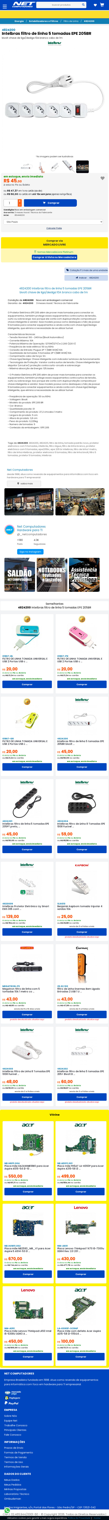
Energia (19, 21)
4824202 (62, 1068)
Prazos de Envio (13, 1448)
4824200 (89, 21)
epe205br (43, 449)
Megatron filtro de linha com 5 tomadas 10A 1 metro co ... (21, 990)
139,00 (10, 916)
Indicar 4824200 (86, 277)
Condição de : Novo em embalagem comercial (40, 300)
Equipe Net (10, 1420)
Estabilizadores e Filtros (43, 21)
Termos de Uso (13, 1462)
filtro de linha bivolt (78, 452)
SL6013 (61, 903)
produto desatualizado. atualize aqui (82, 937)
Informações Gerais (16, 1466)
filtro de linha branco (73, 446)
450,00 (13, 1341)
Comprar (51, 203)
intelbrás (43, 446)
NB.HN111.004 (12, 1163)
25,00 (64, 916)
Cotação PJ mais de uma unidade (86, 270)
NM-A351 (9, 1328)
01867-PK (62, 656)
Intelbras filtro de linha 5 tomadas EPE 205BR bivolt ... (80, 743)
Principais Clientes (15, 1430)
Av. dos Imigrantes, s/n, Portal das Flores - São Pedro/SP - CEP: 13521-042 (50, 1507)
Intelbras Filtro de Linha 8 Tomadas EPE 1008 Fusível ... (81, 825)
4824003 (7, 1068)
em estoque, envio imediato (23, 176)
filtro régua (55, 446)
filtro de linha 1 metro (85, 449)
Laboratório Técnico (16, 1494)
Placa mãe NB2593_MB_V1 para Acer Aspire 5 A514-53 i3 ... (27, 1250)
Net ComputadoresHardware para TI (31, 528)
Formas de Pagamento (18, 1452)
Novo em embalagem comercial (30, 209)
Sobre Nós (10, 1416)
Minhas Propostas (15, 1489)
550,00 (13, 1176)
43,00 (10, 999)
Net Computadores (20, 470)
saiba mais (24, 483)
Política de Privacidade (79, 1517)
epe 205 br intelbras (62, 449)
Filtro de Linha (71, 21)
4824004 (62, 821)
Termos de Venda (15, 1457)
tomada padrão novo (76, 443)
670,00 (13, 1259)
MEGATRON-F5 (11, 986)
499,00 (66, 1176)
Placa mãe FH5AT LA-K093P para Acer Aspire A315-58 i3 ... (80, 1167)
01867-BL (7, 656)
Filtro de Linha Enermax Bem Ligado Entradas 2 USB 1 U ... (78, 990)
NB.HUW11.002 (12, 1245)
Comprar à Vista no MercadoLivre (54, 257)
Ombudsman (12, 1498)
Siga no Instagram (30, 551)
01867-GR (8, 738)
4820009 (7, 903)
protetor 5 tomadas (30, 455)
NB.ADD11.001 (64, 1163)
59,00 (64, 834)
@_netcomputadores (32, 534)
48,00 (10, 1081)
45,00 (65, 751)
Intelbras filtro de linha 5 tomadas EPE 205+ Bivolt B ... (80, 1073)
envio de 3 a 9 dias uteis (81, 926)
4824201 (43, 443)
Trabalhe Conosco (15, 1425)
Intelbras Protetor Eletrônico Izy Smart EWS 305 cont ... (25, 908)
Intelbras (47, 455)
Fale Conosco (12, 1434)
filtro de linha (56, 443)
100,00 (65, 1341)
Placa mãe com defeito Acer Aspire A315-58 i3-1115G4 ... (79, 1332)
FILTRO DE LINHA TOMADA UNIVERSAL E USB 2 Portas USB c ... (24, 660)
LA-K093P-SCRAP (67, 1328)
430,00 (66, 1259)
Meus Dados (12, 1480)
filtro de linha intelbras (20, 452)
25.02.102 (62, 986)
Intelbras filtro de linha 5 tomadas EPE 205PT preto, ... (25, 825)
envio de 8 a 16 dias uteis (27, 1009)
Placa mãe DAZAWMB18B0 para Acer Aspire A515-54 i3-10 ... (26, 1167)
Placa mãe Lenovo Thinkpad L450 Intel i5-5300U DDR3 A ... (27, 1332)
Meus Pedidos (12, 1484)
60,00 (65, 1081)
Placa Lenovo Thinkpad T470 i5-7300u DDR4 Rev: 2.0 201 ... (80, 1250)
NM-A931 (62, 1245)
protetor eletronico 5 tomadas (50, 452)
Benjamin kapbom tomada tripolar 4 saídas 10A (80, 908)
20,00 (10, 669)
